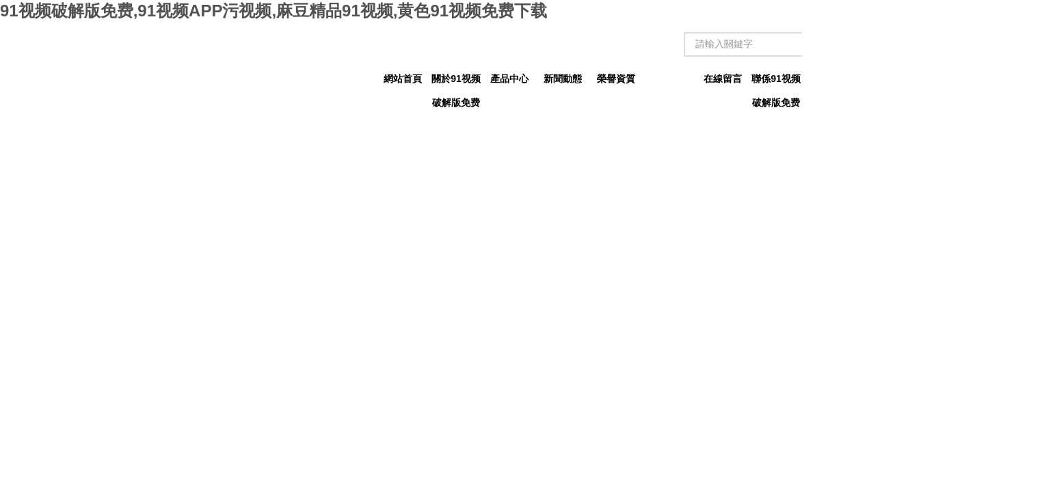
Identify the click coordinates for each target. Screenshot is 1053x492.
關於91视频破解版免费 (456, 82)
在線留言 (723, 78)
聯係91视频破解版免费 (776, 82)
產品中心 (509, 78)
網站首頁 (403, 78)
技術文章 (669, 78)
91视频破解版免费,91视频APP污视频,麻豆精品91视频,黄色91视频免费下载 (273, 10)
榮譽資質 (616, 78)
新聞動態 (563, 78)
